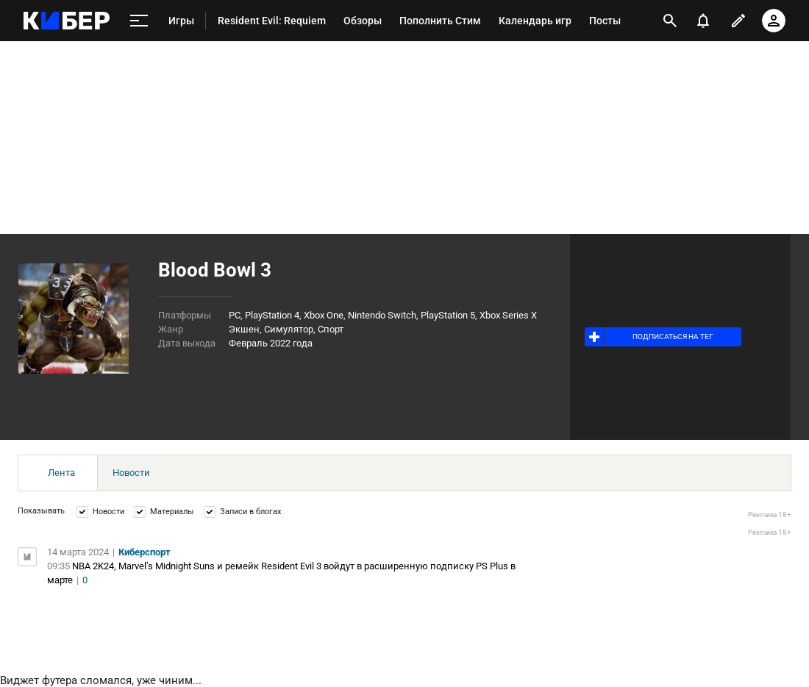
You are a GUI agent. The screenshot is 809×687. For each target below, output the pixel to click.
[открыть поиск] (670, 20)
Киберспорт (144, 552)
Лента (61, 472)
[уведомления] (703, 20)
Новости (131, 472)
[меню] (139, 21)
